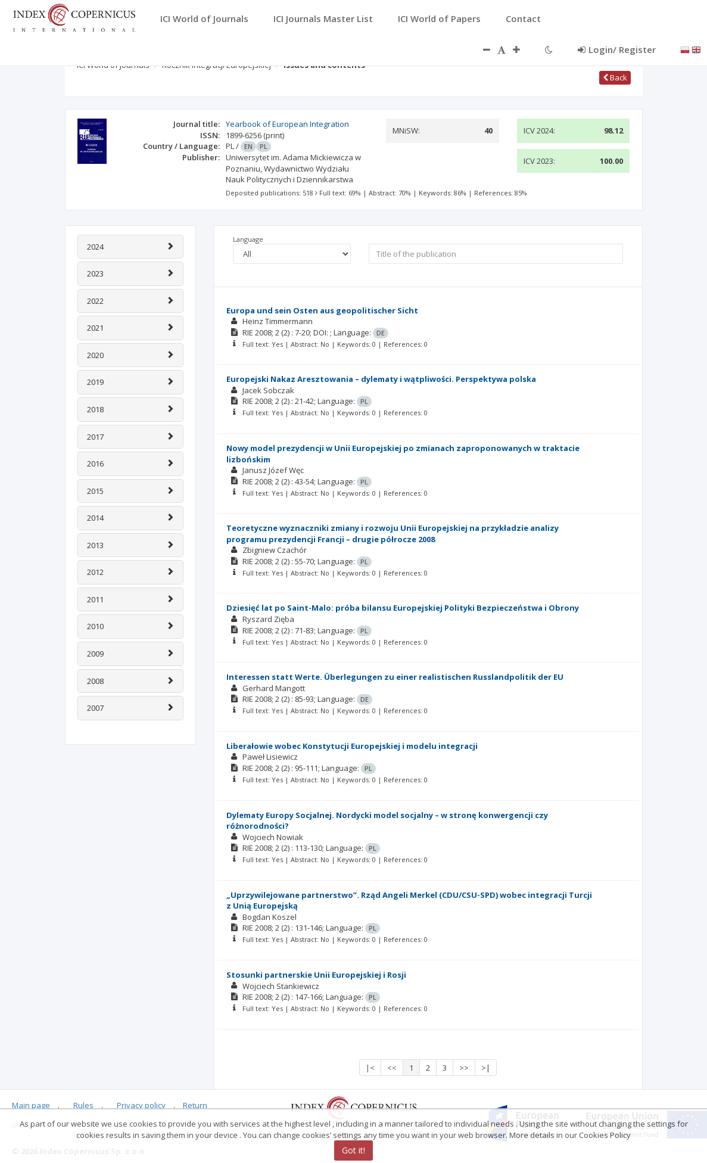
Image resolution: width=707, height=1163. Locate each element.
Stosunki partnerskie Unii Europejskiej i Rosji (316, 974)
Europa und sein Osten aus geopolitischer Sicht (322, 310)
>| (485, 1067)
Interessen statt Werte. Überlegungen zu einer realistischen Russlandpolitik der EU (394, 676)
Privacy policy (141, 1105)
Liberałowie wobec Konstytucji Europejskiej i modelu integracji (352, 746)
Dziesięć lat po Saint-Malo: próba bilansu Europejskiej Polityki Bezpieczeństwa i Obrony (402, 607)
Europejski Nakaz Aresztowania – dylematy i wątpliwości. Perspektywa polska (381, 379)
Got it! (353, 1150)
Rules (83, 1105)
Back (615, 77)
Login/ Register (617, 49)
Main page (31, 1105)
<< (392, 1067)
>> (464, 1067)
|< (370, 1067)
